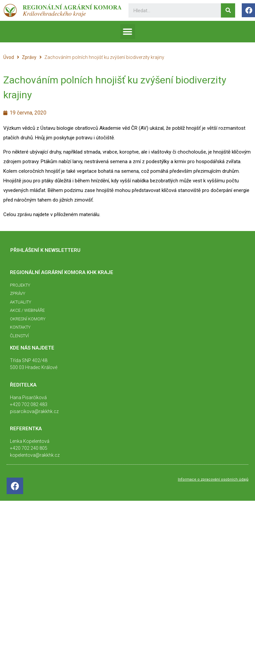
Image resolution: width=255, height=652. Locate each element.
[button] (127, 31)
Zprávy (29, 57)
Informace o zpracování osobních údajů (213, 479)
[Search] (228, 10)
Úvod (8, 57)
